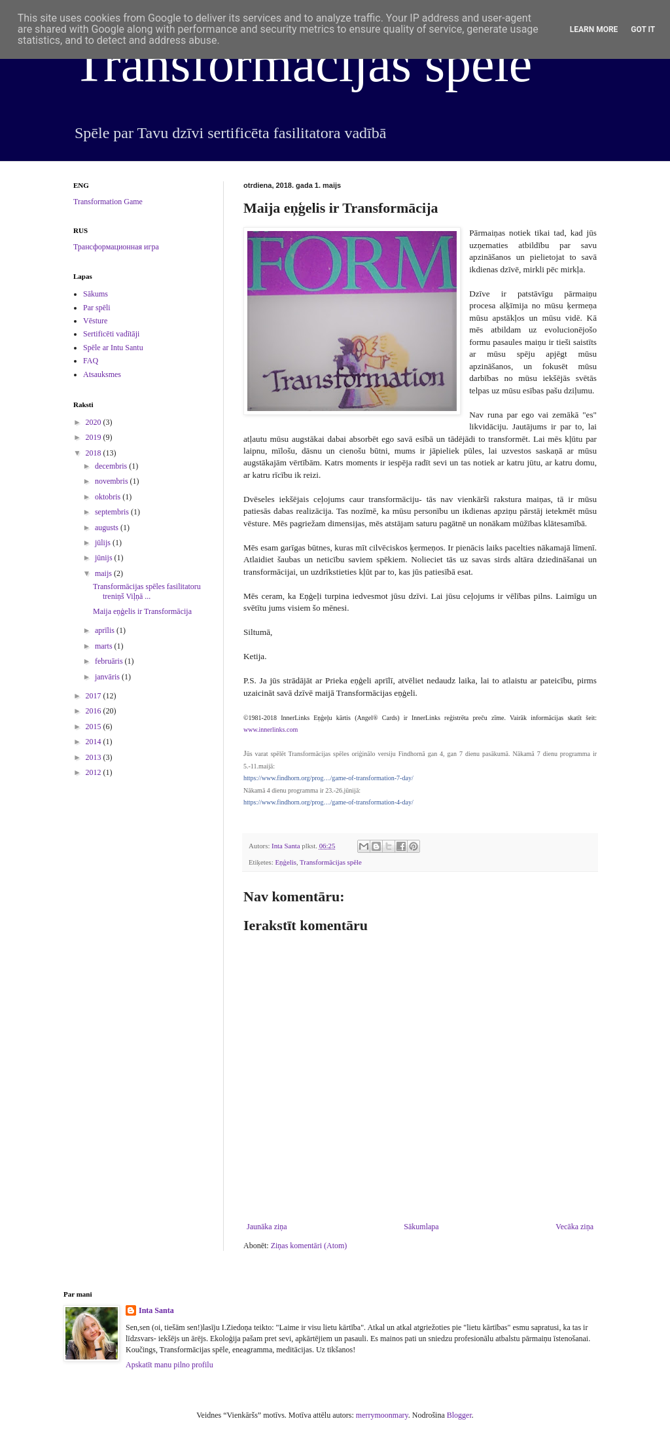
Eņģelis (285, 862)
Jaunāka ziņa (267, 1226)
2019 (94, 437)
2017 (94, 695)
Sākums (95, 293)
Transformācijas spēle (302, 63)
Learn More (594, 29)
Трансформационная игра (116, 246)
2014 (94, 741)
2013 (94, 757)
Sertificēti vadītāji (111, 333)
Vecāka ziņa (574, 1226)
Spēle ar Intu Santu (113, 347)
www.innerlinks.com (270, 729)
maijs (104, 573)
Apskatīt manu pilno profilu (169, 1364)
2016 (94, 710)
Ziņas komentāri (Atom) (309, 1245)
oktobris (108, 496)
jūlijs (104, 542)
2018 (94, 453)
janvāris (108, 676)
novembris (112, 481)
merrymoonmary (382, 1415)
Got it (643, 29)
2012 (94, 772)
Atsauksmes (102, 374)
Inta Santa (156, 1310)
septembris (113, 511)
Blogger (459, 1415)
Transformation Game (108, 201)
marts (105, 646)
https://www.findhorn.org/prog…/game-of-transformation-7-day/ (328, 778)
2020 (94, 422)
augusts (107, 527)
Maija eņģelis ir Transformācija (142, 611)
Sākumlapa (421, 1226)
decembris (112, 466)
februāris (110, 661)
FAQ (90, 360)
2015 (94, 726)
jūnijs (105, 557)
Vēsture (95, 320)
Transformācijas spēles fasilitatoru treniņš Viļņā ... (147, 591)
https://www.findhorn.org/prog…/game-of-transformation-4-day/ (328, 802)
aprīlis (105, 630)
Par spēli (97, 307)
